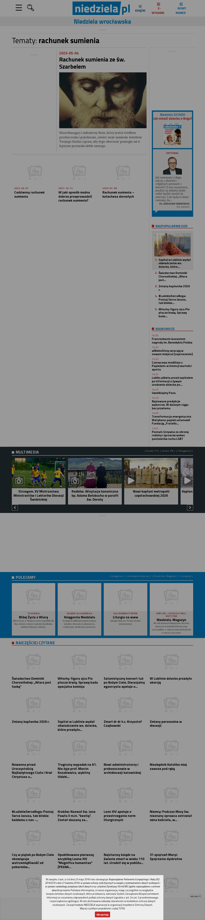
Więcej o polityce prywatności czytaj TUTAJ (102, 908)
